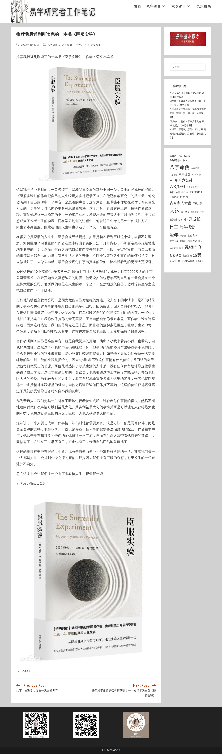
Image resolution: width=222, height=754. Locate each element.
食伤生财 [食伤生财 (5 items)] (199, 261)
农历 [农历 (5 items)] (178, 192)
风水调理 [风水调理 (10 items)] (188, 261)
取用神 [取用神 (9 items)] (184, 197)
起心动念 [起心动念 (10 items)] (175, 255)
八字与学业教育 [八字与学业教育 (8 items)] (179, 160)
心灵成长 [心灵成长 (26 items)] (192, 219)
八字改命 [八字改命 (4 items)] (173, 174)
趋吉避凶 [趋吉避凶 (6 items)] (187, 255)
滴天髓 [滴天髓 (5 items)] (183, 235)
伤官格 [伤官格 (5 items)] (187, 155)
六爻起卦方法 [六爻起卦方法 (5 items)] (192, 187)
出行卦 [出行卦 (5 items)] (184, 192)
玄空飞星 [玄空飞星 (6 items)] (174, 241)
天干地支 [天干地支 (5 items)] (185, 211)
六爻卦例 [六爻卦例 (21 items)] (177, 186)
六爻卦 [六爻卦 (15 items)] (187, 180)
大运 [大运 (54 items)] (175, 210)
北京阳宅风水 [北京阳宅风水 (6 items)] (196, 192)
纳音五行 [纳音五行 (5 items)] (174, 248)
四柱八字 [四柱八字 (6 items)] (197, 203)
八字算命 (67, 44)
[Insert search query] (188, 67)
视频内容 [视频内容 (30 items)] (193, 247)
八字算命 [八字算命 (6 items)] (196, 174)
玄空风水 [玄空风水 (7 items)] (192, 235)
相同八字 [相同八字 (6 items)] (192, 241)
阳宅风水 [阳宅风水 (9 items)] (175, 261)
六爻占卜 (81, 44)
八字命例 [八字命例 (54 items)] (180, 167)
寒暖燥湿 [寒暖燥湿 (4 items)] (194, 212)
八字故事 (53, 44)
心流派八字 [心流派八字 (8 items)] (176, 219)
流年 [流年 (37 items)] (174, 234)
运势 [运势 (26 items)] (197, 255)
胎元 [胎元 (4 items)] (181, 248)
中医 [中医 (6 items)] (180, 155)
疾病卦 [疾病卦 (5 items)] (183, 241)
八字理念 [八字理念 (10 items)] (184, 174)
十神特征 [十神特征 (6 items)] (174, 197)
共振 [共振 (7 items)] (172, 192)
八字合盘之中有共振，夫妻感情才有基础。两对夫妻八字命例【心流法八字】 (188, 113)
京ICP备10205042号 (111, 750)
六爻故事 (96, 44)
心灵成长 (26, 671)
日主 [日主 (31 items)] (174, 226)
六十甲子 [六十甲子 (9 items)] (175, 180)
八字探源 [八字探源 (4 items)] (195, 168)
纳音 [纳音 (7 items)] (200, 241)
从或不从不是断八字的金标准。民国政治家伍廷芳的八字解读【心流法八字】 (188, 133)
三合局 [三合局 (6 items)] (173, 155)
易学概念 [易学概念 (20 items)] (187, 226)
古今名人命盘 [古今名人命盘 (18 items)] (180, 202)
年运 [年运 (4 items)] (202, 212)
